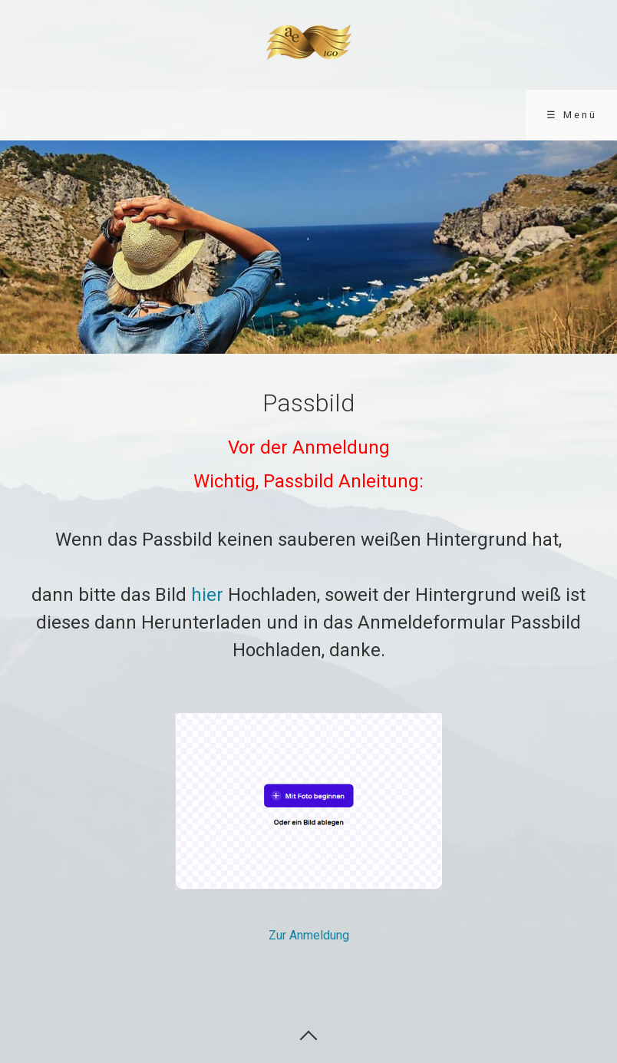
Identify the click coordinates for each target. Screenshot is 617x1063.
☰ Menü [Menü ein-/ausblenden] (571, 114)
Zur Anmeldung (309, 935)
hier (207, 595)
